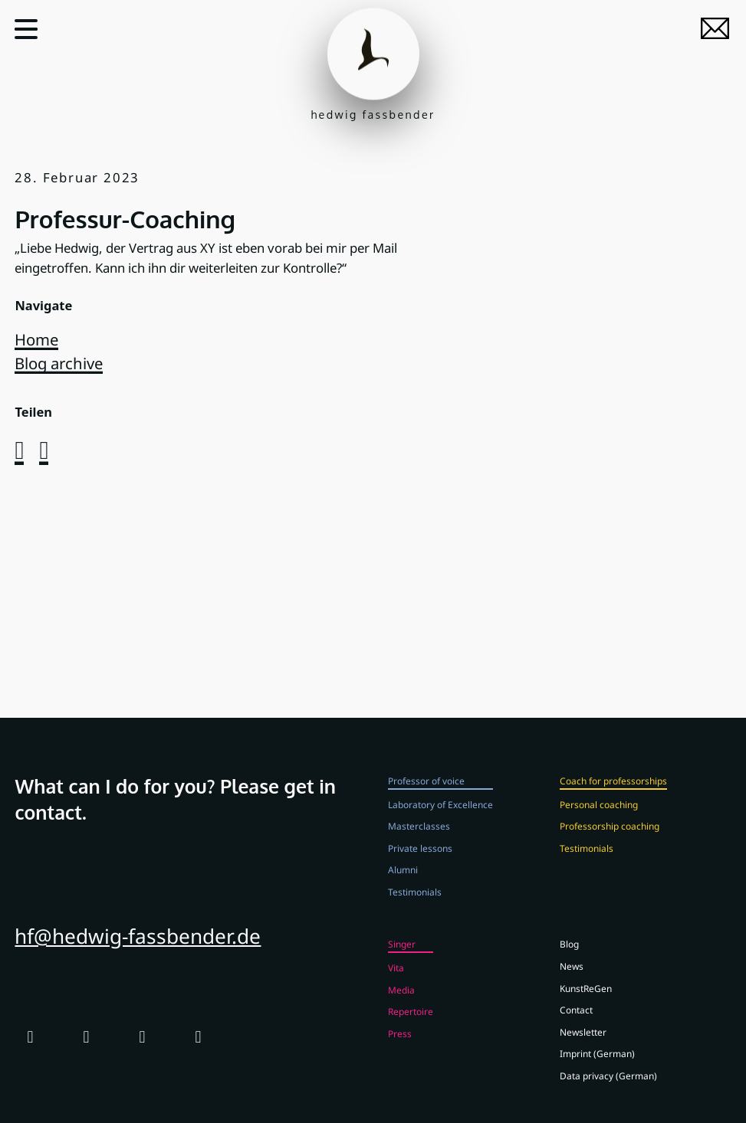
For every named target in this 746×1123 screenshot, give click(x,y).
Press (400, 1044)
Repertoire (410, 1023)
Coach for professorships (613, 792)
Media (401, 1000)
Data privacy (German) (608, 1086)
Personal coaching (599, 815)
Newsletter (583, 1042)
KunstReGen (586, 999)
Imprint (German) (597, 1065)
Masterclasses (419, 837)
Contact (576, 1021)
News (571, 977)
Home (36, 339)
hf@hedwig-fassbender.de (138, 947)
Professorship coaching (609, 837)
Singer (402, 955)
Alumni (403, 881)
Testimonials (415, 902)
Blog (569, 955)
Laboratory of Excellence (440, 815)
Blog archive (59, 363)
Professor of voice (426, 792)
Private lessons (420, 859)
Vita (396, 979)
